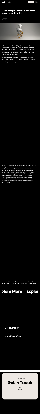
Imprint (34, 396)
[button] (36, 2)
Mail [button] (20, 387)
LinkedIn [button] (20, 389)
